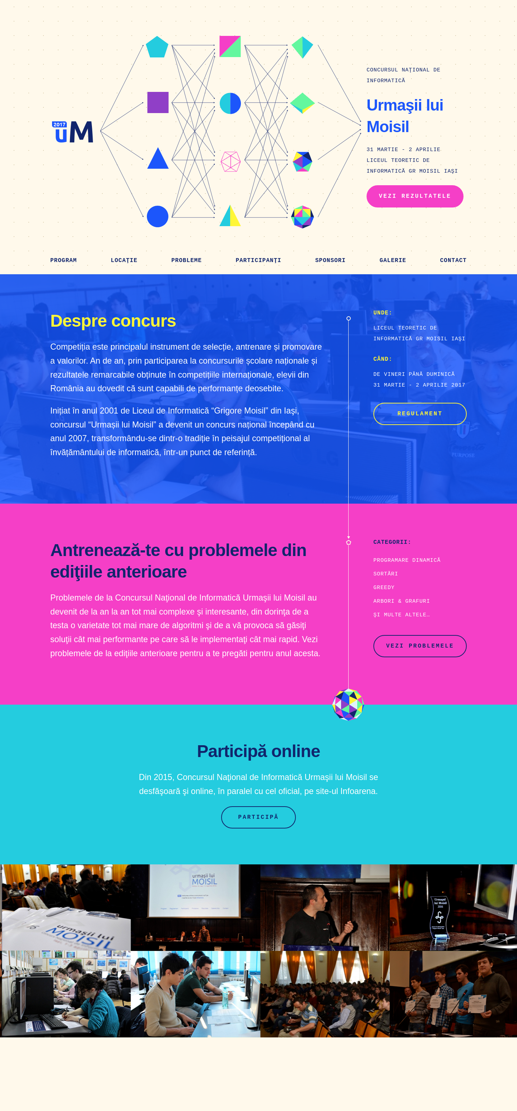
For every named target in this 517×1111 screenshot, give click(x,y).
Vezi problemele (420, 646)
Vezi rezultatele (415, 196)
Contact (453, 261)
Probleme (186, 261)
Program (63, 261)
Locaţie (124, 261)
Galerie (392, 261)
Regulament (420, 414)
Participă (258, 817)
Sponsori (330, 261)
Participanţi (258, 261)
